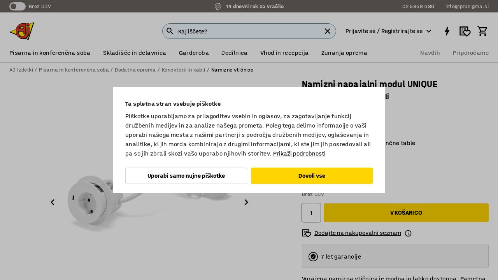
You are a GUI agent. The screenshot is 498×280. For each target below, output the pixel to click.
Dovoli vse (311, 175)
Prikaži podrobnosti (299, 153)
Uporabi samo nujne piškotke (186, 175)
